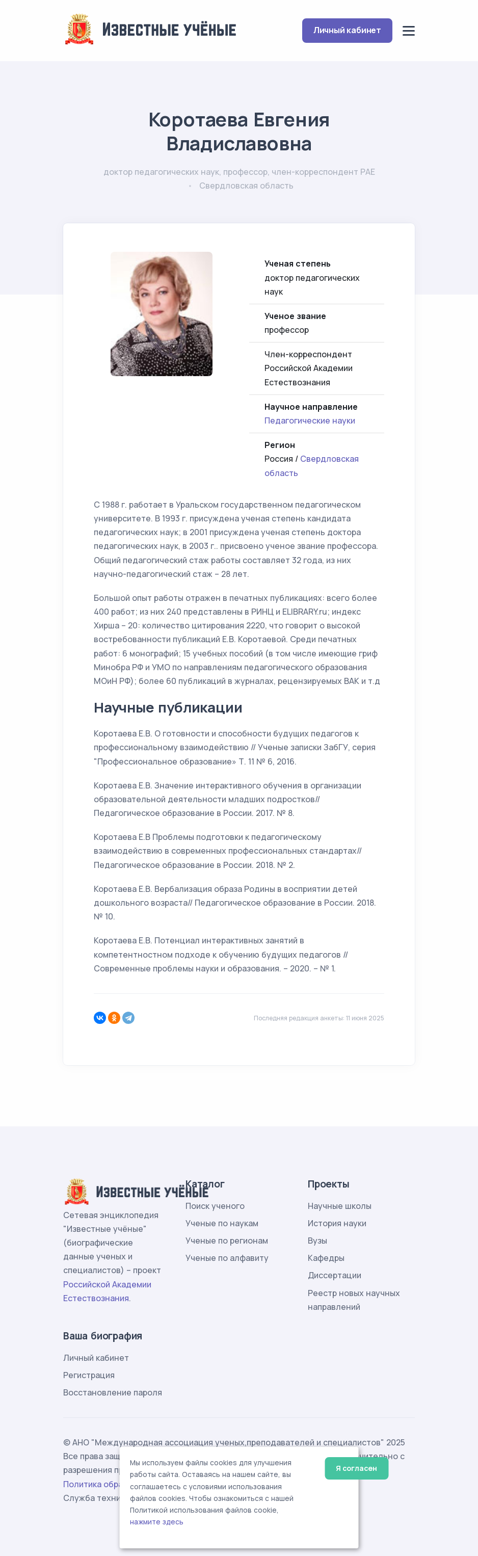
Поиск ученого (215, 1205)
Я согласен (356, 1468)
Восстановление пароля (112, 1392)
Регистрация (89, 1375)
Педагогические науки (309, 420)
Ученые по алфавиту (227, 1257)
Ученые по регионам (226, 1240)
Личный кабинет (347, 30)
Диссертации (334, 1275)
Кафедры (326, 1257)
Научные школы (339, 1205)
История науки (337, 1223)
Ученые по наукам (221, 1223)
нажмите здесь (156, 1521)
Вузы (317, 1240)
